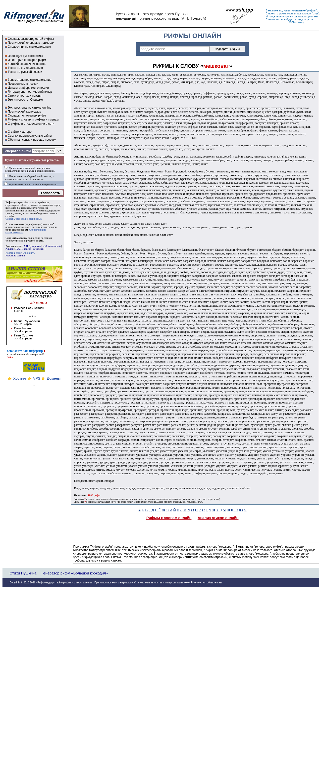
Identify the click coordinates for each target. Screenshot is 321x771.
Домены (53, 378)
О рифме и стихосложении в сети (31, 123)
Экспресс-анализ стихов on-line (29, 107)
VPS (36, 378)
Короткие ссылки (15, 255)
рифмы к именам (46, 119)
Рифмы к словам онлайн (169, 518)
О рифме (36, 99)
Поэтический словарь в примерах (31, 42)
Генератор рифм (17, 151)
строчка (281, 13)
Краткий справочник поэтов (27, 64)
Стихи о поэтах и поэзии (24, 95)
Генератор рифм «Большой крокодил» (75, 573)
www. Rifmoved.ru (195, 582)
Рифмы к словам (19, 119)
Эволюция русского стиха (25, 56)
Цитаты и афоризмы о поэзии (28, 87)
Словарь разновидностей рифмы (31, 39)
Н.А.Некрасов (23, 248)
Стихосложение (14, 224)
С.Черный (38, 248)
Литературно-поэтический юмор (30, 91)
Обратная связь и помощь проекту (32, 139)
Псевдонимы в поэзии (23, 83)
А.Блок (9, 248)
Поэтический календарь (24, 111)
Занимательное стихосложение (29, 79)
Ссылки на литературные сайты (30, 135)
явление (300, 10)
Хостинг (19, 378)
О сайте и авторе (20, 131)
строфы (9, 216)
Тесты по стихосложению (25, 68)
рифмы (311, 10)
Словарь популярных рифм (27, 115)
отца (316, 13)
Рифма (9, 202)
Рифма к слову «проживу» (20, 252)
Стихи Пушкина (22, 573)
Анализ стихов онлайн (218, 518)
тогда (271, 16)
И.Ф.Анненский (51, 246)
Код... (9, 357)
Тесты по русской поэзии (25, 72)
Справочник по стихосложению (29, 46)
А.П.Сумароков (32, 246)
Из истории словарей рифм (27, 60)
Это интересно (18, 99)
